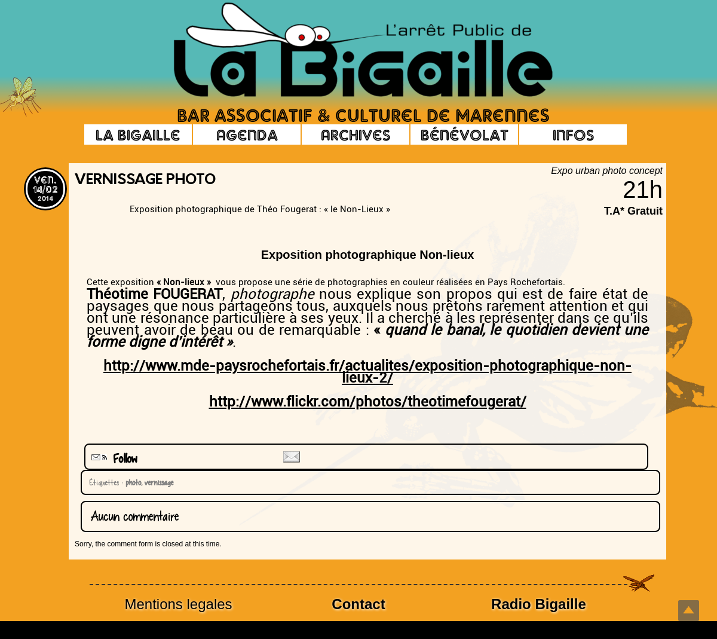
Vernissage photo (145, 180)
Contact (358, 604)
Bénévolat (464, 134)
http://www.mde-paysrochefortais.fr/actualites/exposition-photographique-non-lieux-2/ (367, 371)
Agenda (247, 134)
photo (131, 482)
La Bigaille (138, 134)
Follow (112, 459)
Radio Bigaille (538, 604)
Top (688, 610)
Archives (355, 134)
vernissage (157, 482)
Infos (573, 134)
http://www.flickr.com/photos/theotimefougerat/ (367, 401)
